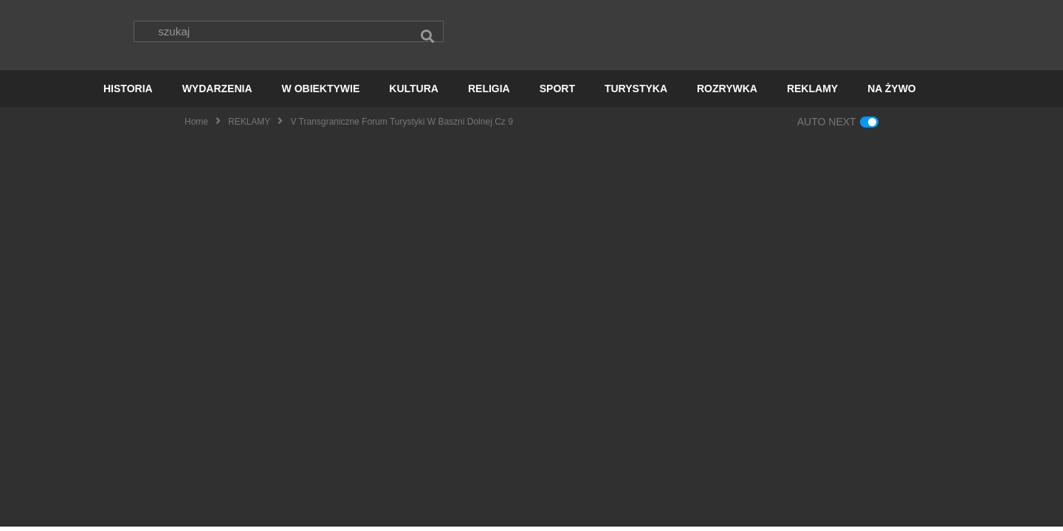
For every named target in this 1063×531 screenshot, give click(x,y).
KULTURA (413, 93)
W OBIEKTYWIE (321, 93)
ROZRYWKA (727, 93)
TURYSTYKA (636, 93)
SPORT (557, 93)
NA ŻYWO (891, 93)
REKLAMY (812, 93)
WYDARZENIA (217, 93)
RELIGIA (489, 93)
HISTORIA (128, 93)
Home (196, 126)
